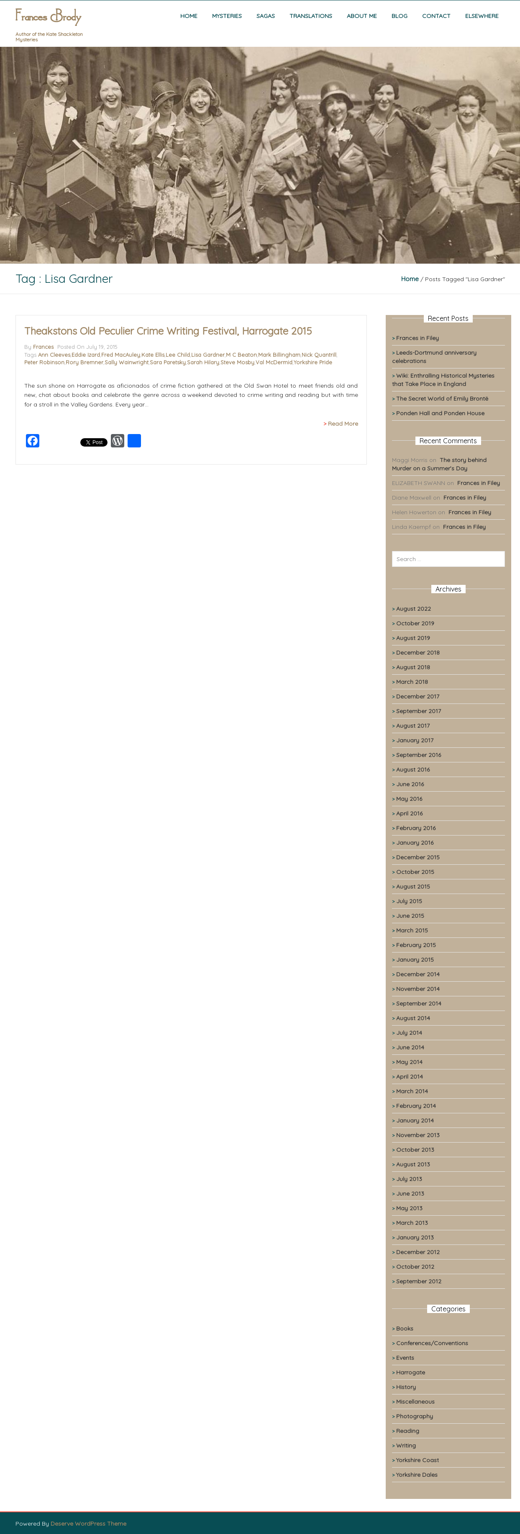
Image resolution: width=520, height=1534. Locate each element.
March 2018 (412, 682)
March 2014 (412, 1091)
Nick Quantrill (319, 354)
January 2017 (414, 740)
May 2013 (409, 1208)
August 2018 (413, 667)
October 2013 (415, 1149)
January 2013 (415, 1237)
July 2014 (409, 1032)
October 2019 (415, 623)
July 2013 (409, 1179)
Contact (436, 16)
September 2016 (418, 755)
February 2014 (416, 1106)
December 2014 (418, 974)
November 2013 (418, 1135)
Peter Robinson (44, 362)
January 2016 (414, 842)
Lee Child (178, 354)
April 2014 (409, 1076)
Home (188, 16)
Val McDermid (274, 362)
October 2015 (415, 872)
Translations (310, 16)
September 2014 (418, 1003)
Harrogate (410, 1372)
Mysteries (227, 16)
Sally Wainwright (127, 362)
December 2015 (418, 857)
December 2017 (417, 696)
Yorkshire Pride (313, 362)
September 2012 (418, 1281)
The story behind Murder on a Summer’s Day (439, 464)
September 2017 (418, 711)
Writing (406, 1445)
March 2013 (412, 1223)
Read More (343, 423)
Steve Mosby (237, 362)
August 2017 (413, 725)
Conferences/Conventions (432, 1343)
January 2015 (415, 959)
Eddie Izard (86, 354)
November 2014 (418, 989)
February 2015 (416, 945)
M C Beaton (241, 354)
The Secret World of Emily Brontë (442, 398)
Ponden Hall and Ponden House (440, 413)
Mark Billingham (279, 354)
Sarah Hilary (203, 362)
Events (405, 1357)
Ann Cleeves (54, 354)
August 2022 (413, 608)
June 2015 (410, 915)
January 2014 (415, 1120)
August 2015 (413, 886)
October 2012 (415, 1266)
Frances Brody (48, 17)
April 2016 (409, 813)
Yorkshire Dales (417, 1474)
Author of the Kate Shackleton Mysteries (49, 37)
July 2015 (409, 901)
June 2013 (410, 1193)
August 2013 (413, 1164)
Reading (407, 1431)
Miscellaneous (415, 1401)
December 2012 (418, 1252)
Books (404, 1328)
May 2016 (409, 799)
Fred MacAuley (120, 354)
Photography (414, 1416)
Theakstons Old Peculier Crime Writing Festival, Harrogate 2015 (168, 331)
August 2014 (413, 1018)
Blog (399, 16)
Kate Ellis (152, 354)
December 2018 (418, 652)
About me (362, 16)
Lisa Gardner (208, 354)
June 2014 (410, 1047)
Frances (43, 346)
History (406, 1387)
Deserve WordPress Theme (88, 1523)
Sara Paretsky (168, 362)
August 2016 (413, 769)
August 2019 (413, 638)
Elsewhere (482, 16)
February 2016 (415, 828)
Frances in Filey (417, 338)
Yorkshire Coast (417, 1460)
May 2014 (409, 1062)
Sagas (265, 16)
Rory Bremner (84, 362)
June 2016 (410, 784)
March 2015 (412, 930)
